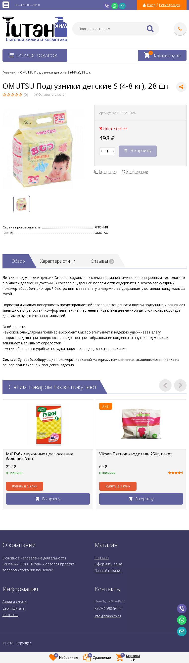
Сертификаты (13, 608)
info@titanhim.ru (107, 616)
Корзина (101, 557)
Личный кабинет (108, 570)
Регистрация (169, 5)
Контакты (10, 614)
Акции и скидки (14, 601)
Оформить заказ (108, 564)
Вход (151, 5)
